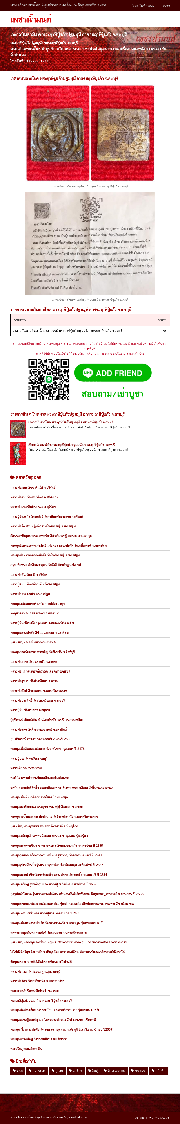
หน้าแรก (139, 1118)
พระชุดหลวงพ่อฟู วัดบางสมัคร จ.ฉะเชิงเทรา (38, 1039)
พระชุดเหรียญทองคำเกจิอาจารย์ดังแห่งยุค (37, 603)
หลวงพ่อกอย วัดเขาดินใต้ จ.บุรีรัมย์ (32, 487)
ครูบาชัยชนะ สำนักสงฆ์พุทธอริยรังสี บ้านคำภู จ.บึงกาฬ (45, 565)
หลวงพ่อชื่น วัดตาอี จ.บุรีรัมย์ (28, 574)
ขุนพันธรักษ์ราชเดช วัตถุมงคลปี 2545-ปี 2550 (40, 739)
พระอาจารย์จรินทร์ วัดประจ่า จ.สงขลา (34, 990)
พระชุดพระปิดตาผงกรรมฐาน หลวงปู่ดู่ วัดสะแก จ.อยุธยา (46, 807)
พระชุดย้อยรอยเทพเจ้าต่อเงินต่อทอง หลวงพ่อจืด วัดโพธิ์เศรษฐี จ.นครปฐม (58, 545)
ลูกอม (57, 1070)
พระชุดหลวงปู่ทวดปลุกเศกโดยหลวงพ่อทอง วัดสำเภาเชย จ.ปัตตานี (53, 1019)
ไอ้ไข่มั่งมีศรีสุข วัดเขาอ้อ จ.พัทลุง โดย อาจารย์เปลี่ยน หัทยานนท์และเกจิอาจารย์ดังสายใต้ (67, 952)
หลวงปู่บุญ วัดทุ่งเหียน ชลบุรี (28, 758)
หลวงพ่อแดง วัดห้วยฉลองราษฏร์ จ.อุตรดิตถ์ (38, 729)
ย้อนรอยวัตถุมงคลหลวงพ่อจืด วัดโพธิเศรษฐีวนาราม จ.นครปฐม (51, 536)
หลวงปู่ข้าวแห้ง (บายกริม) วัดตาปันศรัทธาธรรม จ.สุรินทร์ (46, 516)
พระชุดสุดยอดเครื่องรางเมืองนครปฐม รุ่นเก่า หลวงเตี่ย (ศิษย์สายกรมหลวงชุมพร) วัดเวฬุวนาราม (72, 903)
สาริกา (75, 1070)
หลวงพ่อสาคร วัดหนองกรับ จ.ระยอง (33, 661)
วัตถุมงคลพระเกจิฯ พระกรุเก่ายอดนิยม (35, 613)
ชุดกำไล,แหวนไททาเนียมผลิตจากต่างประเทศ (39, 778)
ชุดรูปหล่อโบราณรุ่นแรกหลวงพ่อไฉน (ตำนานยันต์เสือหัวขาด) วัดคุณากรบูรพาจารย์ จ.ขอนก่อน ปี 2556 (76, 894)
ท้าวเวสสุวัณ (114, 1070)
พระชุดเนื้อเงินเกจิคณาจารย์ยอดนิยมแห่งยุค (39, 797)
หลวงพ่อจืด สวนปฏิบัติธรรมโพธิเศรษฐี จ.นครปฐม (43, 526)
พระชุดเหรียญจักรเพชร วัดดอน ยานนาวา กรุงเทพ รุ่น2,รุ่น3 (49, 836)
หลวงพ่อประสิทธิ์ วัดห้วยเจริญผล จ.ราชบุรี (37, 700)
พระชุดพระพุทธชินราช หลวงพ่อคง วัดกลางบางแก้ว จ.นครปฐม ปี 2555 (56, 845)
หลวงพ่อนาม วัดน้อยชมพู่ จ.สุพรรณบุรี (35, 971)
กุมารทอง (37, 1070)
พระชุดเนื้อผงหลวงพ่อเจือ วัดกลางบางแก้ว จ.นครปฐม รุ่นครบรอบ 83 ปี (56, 923)
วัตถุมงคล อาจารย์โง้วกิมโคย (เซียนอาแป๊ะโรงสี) (41, 961)
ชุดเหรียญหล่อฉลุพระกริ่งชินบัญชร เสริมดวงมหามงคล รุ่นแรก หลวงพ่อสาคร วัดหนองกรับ (68, 942)
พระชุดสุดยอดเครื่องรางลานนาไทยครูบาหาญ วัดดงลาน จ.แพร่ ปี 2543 (56, 855)
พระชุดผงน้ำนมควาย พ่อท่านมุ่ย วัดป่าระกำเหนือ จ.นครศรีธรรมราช (54, 816)
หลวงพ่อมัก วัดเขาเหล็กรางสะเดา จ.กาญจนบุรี (40, 671)
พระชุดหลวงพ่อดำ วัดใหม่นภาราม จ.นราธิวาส (39, 632)
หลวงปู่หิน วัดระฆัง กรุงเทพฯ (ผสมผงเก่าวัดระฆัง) (42, 623)
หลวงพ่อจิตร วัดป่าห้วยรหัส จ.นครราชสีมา (37, 981)
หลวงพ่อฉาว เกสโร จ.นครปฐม (30, 594)
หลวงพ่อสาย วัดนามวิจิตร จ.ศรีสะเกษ (34, 497)
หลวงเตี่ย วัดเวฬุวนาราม (26, 768)
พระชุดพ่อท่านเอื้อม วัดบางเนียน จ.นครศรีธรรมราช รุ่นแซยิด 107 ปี (54, 1010)
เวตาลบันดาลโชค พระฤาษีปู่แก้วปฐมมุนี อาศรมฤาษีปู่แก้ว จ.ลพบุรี (70, 422)
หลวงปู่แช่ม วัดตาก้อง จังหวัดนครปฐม (35, 584)
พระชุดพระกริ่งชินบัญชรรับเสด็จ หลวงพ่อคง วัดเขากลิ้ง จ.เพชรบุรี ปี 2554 (58, 874)
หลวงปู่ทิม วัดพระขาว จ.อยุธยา (30, 710)
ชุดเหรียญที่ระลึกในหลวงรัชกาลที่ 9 (33, 642)
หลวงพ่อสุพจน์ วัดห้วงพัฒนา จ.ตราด (34, 681)
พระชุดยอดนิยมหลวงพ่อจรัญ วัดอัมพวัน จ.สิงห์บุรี (42, 652)
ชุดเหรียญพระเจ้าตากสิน (26, 1049)
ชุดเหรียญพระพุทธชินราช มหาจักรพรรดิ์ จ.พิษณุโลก (44, 826)
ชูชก (18, 1070)
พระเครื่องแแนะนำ (159, 1118)
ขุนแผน (138, 1070)
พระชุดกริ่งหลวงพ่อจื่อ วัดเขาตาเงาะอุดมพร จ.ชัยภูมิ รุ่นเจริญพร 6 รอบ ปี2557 (61, 1029)
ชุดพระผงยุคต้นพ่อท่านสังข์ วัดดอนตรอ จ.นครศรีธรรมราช (48, 932)
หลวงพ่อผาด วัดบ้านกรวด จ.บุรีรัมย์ (33, 507)
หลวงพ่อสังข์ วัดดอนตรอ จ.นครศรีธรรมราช (38, 690)
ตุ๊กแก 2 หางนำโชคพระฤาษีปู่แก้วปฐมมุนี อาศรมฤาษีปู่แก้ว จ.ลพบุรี (71, 444)
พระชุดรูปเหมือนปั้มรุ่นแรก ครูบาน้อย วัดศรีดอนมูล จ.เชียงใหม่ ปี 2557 (56, 865)
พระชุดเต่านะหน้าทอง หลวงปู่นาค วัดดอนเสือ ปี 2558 (45, 913)
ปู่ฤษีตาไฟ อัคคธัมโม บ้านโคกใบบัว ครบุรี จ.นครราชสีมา (46, 719)
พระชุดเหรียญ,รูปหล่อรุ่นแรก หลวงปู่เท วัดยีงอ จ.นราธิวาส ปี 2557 (53, 884)
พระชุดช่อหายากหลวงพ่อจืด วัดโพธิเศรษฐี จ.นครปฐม (45, 555)
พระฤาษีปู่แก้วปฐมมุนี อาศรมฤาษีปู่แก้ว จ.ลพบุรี (41, 1000)
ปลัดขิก (158, 1070)
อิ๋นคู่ (93, 1070)
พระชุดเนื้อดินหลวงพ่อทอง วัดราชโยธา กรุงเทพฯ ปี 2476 (47, 749)
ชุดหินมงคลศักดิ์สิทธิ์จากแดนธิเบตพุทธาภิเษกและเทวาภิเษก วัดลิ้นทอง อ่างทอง (61, 787)
